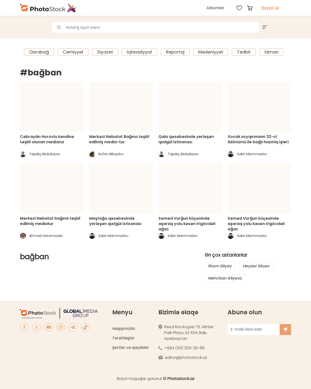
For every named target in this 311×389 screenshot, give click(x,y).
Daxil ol (270, 8)
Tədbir (244, 52)
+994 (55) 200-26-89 (184, 348)
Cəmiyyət (73, 52)
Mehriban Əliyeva (225, 278)
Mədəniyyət (210, 52)
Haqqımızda (123, 328)
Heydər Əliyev (256, 266)
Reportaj (175, 52)
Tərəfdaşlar (123, 338)
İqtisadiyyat (139, 52)
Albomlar (215, 8)
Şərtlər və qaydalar (130, 347)
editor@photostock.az (186, 357)
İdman (271, 52)
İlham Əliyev (220, 266)
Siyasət (105, 52)
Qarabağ (39, 52)
